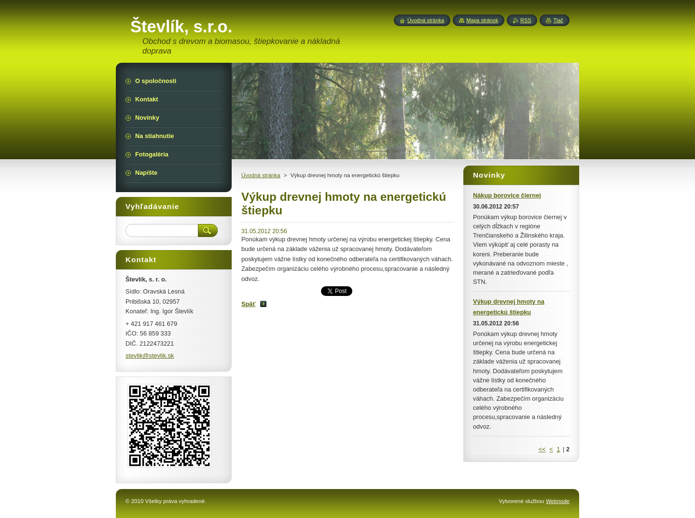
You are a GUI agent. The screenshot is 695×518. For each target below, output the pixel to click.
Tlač (558, 20)
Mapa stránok (482, 20)
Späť (248, 304)
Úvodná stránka (260, 175)
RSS (525, 20)
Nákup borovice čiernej (507, 195)
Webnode (558, 501)
